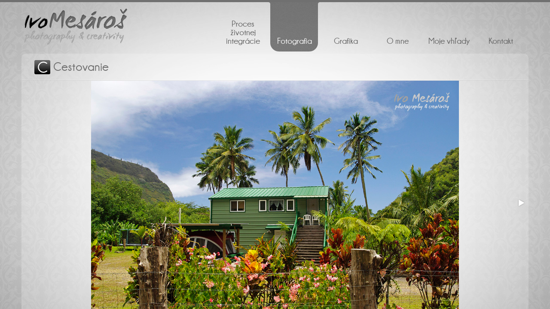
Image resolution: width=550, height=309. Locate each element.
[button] (521, 203)
